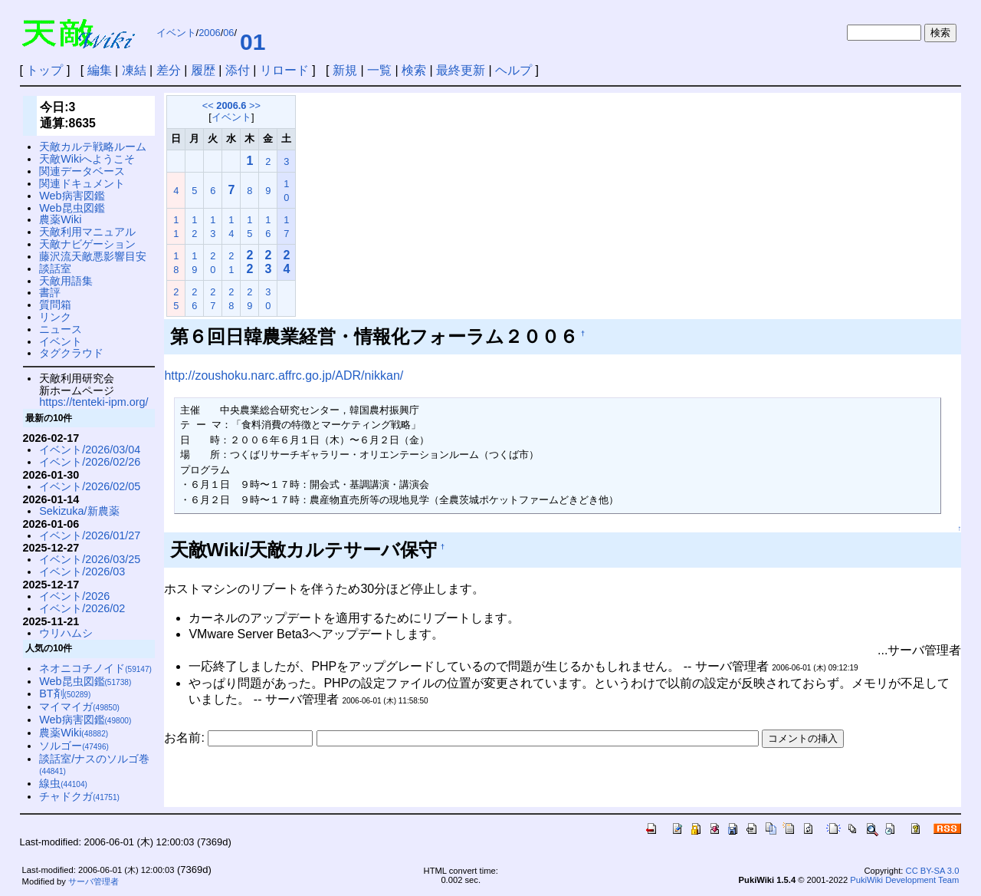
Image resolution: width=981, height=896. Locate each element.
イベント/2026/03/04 (89, 449)
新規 (345, 70)
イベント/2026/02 (82, 608)
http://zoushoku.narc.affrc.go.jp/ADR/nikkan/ (283, 375)
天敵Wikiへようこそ (87, 159)
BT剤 (64, 693)
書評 (50, 292)
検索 (414, 70)
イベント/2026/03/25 (89, 559)
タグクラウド (71, 353)
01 (252, 41)
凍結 (134, 70)
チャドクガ (79, 796)
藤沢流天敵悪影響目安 (92, 256)
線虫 (63, 783)
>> (255, 105)
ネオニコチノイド (95, 668)
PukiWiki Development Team (904, 879)
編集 (99, 70)
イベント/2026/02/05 (89, 486)
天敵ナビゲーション (87, 244)
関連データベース (82, 171)
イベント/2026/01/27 (89, 535)
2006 (209, 32)
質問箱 (55, 304)
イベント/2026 (74, 596)
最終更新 (460, 70)
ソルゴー (74, 746)
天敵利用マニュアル (87, 232)
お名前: (186, 737)
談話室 (55, 268)
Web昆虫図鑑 (71, 208)
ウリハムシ (66, 633)
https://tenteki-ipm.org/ (93, 402)
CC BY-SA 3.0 (933, 870)
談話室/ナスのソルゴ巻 (94, 764)
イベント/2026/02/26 (89, 462)
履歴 (203, 70)
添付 (237, 70)
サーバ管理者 (93, 881)
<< (208, 105)
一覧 (379, 70)
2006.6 (231, 105)
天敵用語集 (66, 281)
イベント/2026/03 (82, 571)
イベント (176, 32)
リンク (55, 317)
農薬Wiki (60, 219)
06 (228, 32)
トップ (44, 70)
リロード (284, 70)
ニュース (60, 329)
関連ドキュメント (82, 183)
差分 (168, 70)
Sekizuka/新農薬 (79, 511)
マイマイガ (79, 706)
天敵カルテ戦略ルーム (92, 146)
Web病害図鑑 (71, 195)
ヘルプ (513, 70)
